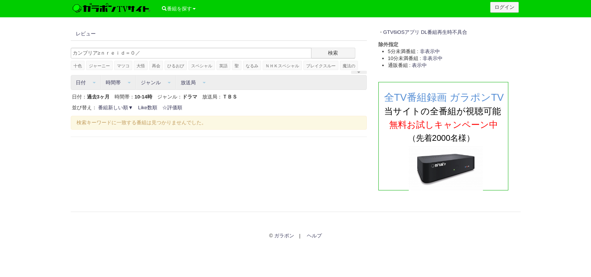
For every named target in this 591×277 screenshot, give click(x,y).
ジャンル (156, 82)
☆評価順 (172, 107)
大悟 (141, 65)
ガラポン (284, 236)
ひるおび (175, 65)
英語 (223, 65)
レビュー (86, 34)
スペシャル (201, 65)
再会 (156, 65)
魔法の (349, 65)
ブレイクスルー (321, 65)
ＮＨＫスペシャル (282, 65)
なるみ (252, 65)
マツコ (123, 65)
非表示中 (430, 51)
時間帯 (118, 82)
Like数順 (147, 107)
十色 (77, 65)
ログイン (504, 7)
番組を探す (178, 9)
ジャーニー (99, 65)
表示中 (419, 65)
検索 (333, 53)
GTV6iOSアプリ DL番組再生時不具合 (425, 32)
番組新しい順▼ (115, 107)
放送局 (193, 82)
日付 (86, 82)
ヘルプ (314, 236)
